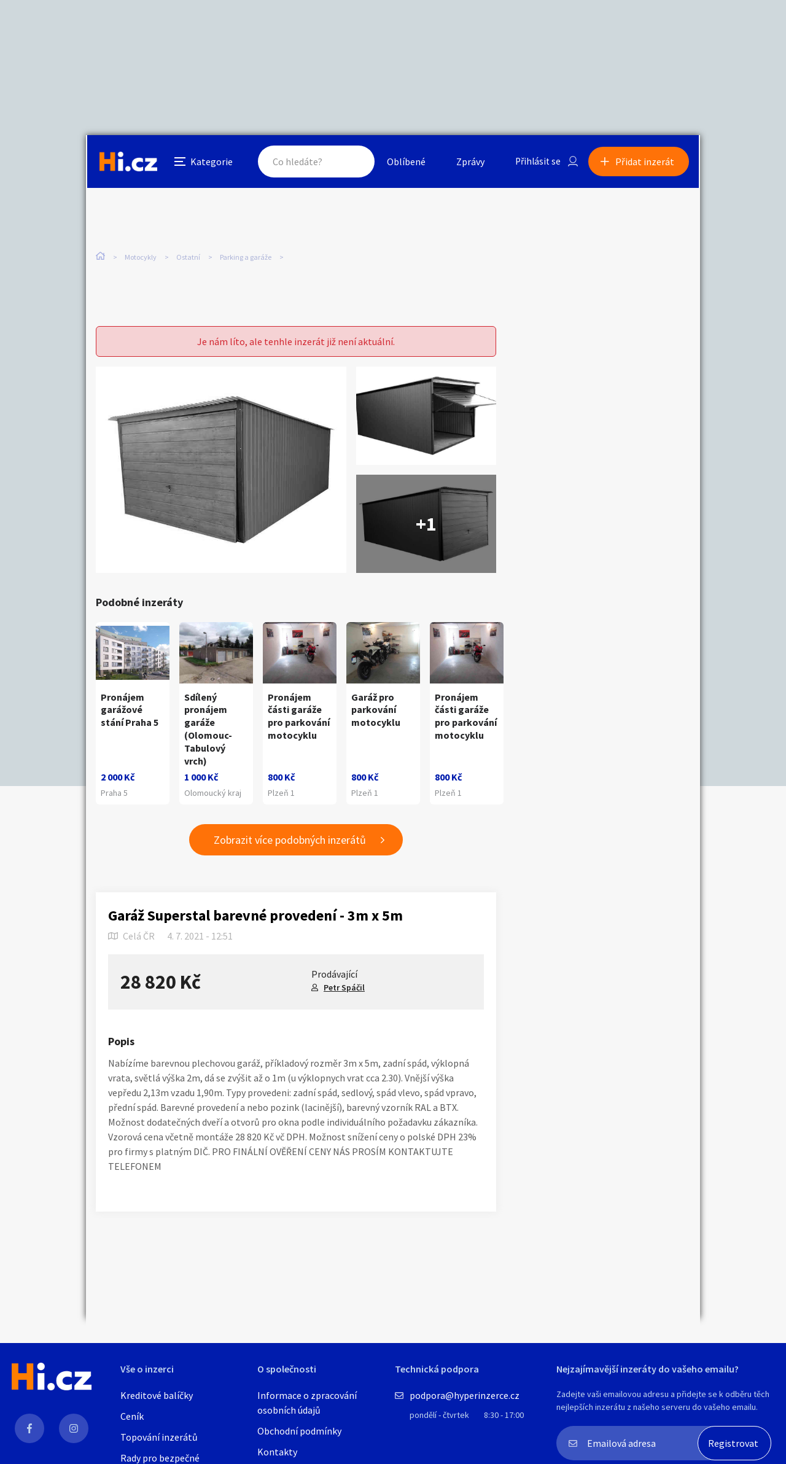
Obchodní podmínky (299, 1431)
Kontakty (277, 1452)
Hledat (348, 162)
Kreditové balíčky (156, 1395)
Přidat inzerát (646, 162)
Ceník (132, 1416)
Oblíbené (402, 162)
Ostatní (188, 257)
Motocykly (141, 257)
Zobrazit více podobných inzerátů (290, 840)
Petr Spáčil (344, 988)
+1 (426, 524)
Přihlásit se (535, 162)
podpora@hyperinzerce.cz (464, 1395)
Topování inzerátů (159, 1437)
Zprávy (466, 162)
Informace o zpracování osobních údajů (307, 1402)
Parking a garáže (245, 257)
